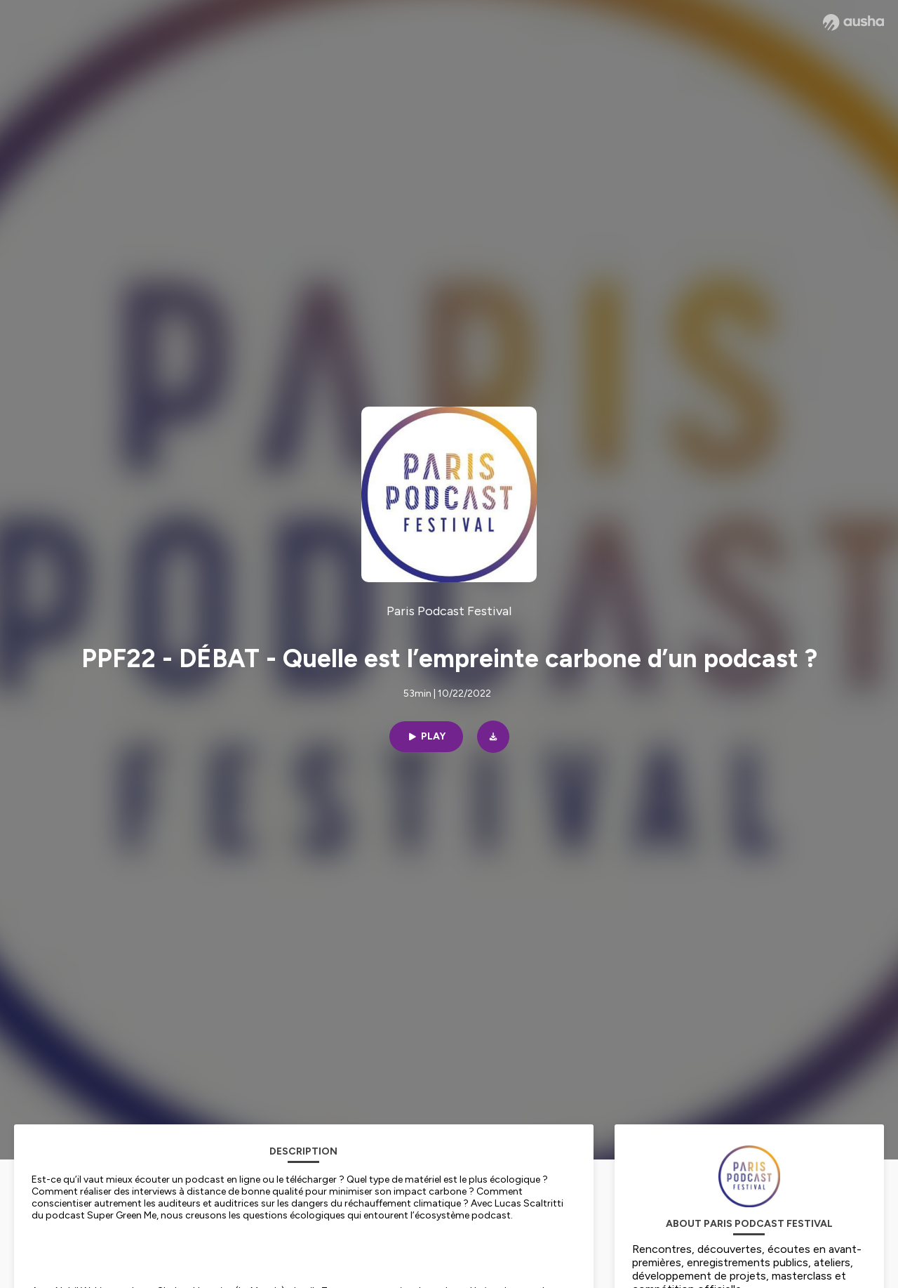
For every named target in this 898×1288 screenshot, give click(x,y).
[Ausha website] (853, 22)
